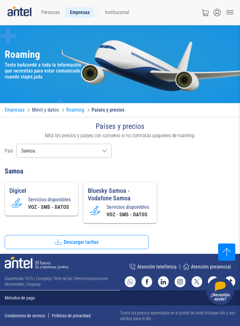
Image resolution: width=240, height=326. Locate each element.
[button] (77, 242)
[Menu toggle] (230, 13)
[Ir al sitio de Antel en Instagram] (179, 281)
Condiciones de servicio (25, 315)
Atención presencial (207, 266)
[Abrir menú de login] (217, 12)
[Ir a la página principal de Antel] (36, 263)
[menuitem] (50, 12)
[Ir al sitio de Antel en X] (196, 281)
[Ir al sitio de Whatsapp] (130, 281)
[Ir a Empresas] (14, 110)
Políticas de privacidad (71, 315)
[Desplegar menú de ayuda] (220, 292)
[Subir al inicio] (226, 252)
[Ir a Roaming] (75, 110)
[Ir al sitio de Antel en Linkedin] (163, 281)
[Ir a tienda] (205, 12)
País (9, 151)
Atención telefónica (153, 266)
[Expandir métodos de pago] (120, 298)
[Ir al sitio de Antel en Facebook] (146, 281)
